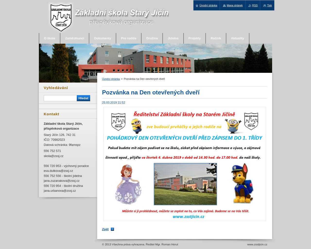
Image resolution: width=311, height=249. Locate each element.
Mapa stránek (235, 5)
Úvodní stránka (111, 78)
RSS (255, 5)
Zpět (105, 229)
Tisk (269, 5)
